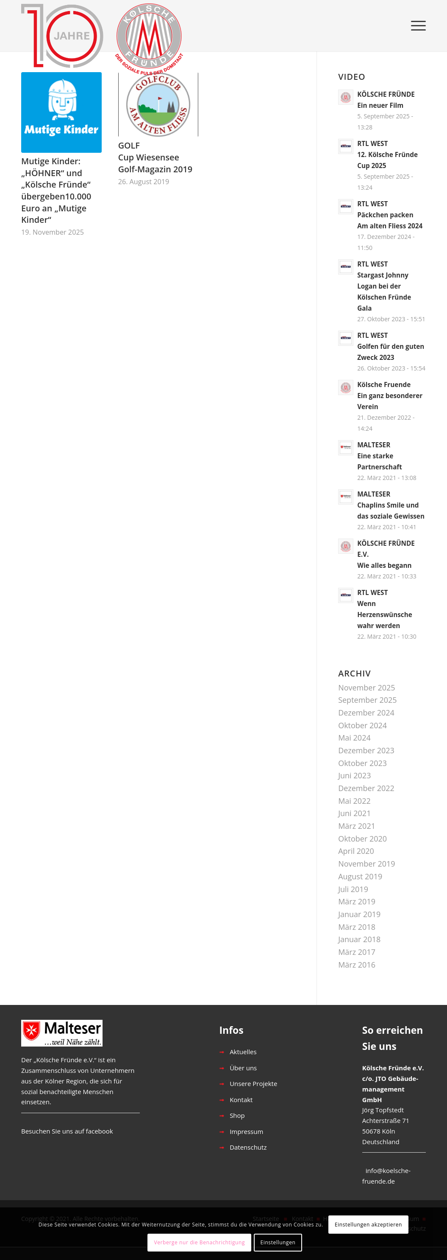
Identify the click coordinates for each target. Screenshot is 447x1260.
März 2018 (356, 927)
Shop (237, 1115)
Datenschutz (248, 1147)
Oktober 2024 (362, 725)
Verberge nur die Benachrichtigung (199, 1242)
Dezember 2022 (366, 788)
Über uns (243, 1068)
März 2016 (356, 965)
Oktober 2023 (362, 763)
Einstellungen (278, 1242)
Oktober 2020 (362, 838)
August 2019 (360, 876)
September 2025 (367, 700)
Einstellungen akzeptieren (368, 1224)
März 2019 (356, 901)
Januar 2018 (359, 939)
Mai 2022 (354, 801)
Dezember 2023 (366, 750)
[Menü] (415, 25)
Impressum (246, 1131)
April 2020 (356, 851)
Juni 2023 (354, 775)
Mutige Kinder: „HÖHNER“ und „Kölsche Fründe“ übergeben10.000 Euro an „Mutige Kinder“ (56, 190)
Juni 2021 (354, 813)
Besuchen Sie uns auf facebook (67, 1131)
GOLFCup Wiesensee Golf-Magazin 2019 (155, 157)
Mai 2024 (354, 737)
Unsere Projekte (253, 1083)
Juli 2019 (353, 889)
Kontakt (241, 1099)
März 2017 (356, 952)
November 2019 (366, 864)
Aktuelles (243, 1051)
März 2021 (356, 826)
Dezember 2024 (366, 712)
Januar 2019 (359, 914)
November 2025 (366, 687)
